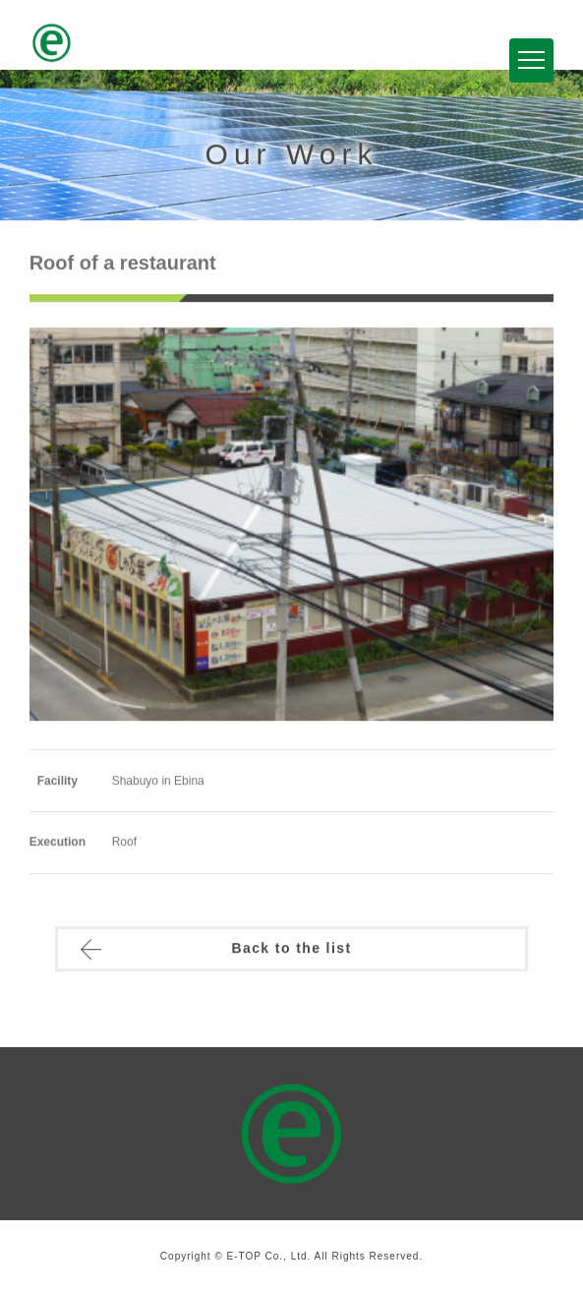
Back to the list (291, 950)
